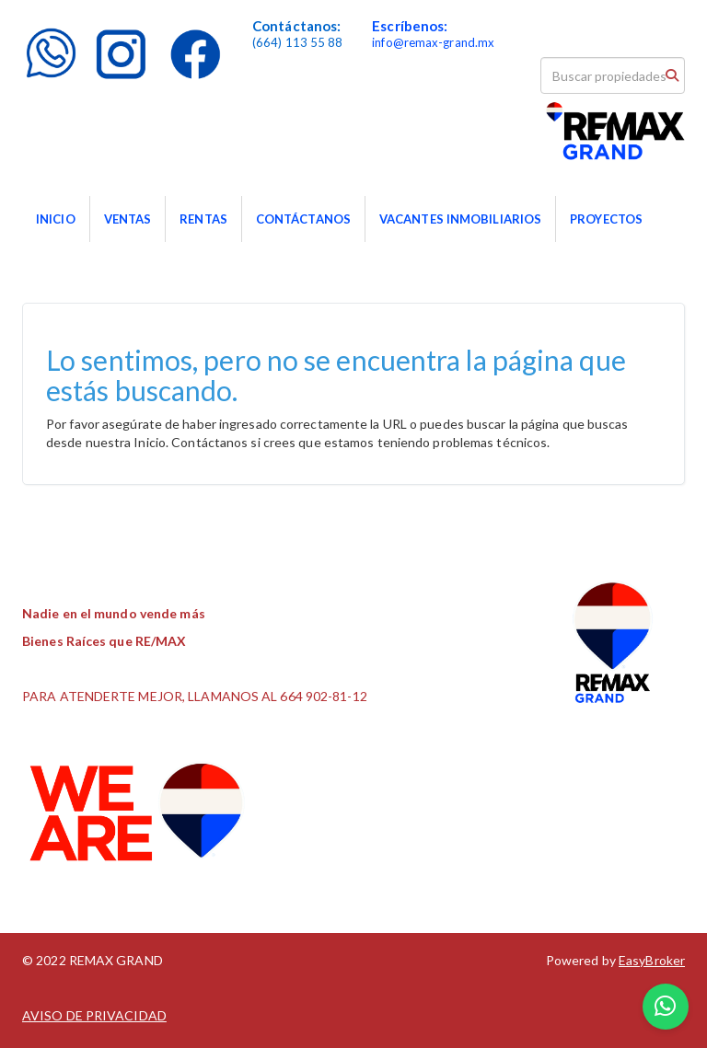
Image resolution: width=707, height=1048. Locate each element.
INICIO (55, 219)
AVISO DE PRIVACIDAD (94, 1015)
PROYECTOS (606, 219)
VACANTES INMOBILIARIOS (460, 219)
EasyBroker (652, 960)
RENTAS (203, 219)
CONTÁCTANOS (303, 219)
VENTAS (128, 219)
